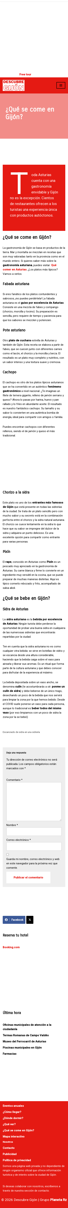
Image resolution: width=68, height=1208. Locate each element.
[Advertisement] (34, 36)
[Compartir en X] (29, 920)
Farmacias (9, 1053)
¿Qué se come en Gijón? (18, 1130)
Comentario (14, 780)
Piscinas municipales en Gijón (22, 1047)
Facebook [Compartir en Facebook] (14, 920)
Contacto (9, 1148)
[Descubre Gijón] (13, 85)
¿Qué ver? (9, 1124)
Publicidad (10, 1154)
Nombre (12, 825)
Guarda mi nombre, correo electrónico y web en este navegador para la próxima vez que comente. (32, 863)
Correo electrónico (18, 840)
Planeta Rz (58, 1200)
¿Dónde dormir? (13, 1118)
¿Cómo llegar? (12, 1112)
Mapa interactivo (13, 1136)
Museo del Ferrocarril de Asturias (24, 1041)
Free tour (25, 74)
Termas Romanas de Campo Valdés (26, 1035)
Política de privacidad (17, 1160)
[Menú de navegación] (60, 85)
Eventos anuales (13, 1105)
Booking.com (11, 947)
